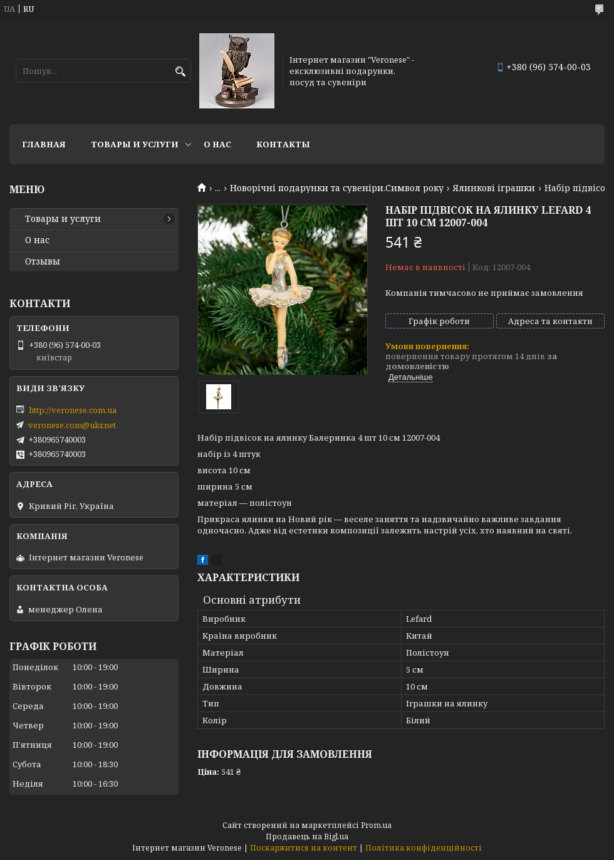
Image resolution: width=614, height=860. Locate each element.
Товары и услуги (135, 144)
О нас (217, 144)
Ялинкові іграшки (493, 188)
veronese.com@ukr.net (72, 425)
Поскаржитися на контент (303, 847)
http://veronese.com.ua (73, 410)
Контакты (283, 144)
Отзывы (42, 261)
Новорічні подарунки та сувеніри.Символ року (337, 188)
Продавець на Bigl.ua (307, 836)
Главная (44, 144)
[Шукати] (180, 72)
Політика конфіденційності (423, 847)
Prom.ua (376, 825)
